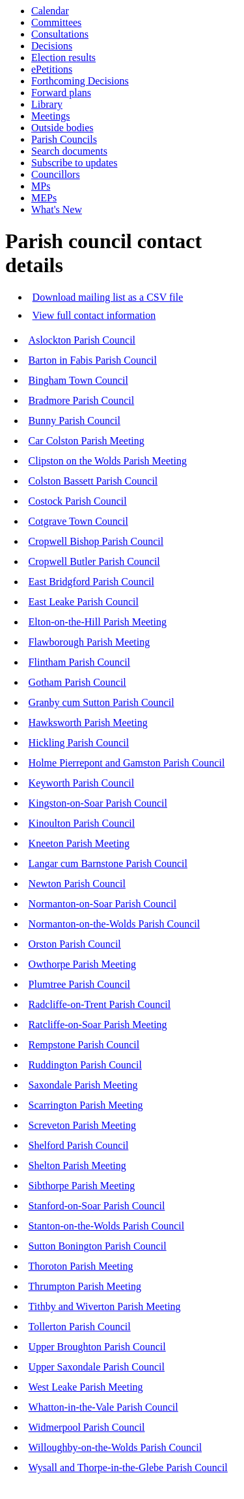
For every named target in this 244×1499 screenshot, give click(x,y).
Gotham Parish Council (77, 682)
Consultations (59, 34)
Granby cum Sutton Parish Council (101, 702)
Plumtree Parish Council (79, 984)
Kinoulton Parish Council (82, 823)
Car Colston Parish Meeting (86, 440)
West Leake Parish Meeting (86, 1386)
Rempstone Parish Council (84, 1044)
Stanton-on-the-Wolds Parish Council (107, 1225)
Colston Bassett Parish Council (93, 480)
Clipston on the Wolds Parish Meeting (108, 460)
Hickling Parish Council (79, 742)
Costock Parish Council (78, 501)
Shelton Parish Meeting (77, 1165)
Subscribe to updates (74, 162)
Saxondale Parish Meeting (83, 1084)
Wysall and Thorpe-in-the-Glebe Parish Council (128, 1467)
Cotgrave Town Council (78, 521)
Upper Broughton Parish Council (97, 1346)
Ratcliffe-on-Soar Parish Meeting (98, 1024)
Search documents (69, 151)
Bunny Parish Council (74, 420)
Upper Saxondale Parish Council (97, 1366)
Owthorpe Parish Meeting (82, 964)
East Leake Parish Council (84, 601)
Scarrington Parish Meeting (86, 1105)
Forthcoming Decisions (80, 80)
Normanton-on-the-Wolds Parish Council (114, 923)
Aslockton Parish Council (82, 340)
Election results (63, 57)
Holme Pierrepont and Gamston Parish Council (127, 762)
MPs (40, 186)
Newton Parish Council (77, 883)
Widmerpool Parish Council (87, 1427)
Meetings (50, 115)
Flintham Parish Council (79, 662)
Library (46, 104)
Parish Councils (64, 139)
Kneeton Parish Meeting (79, 843)
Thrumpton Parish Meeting (85, 1286)
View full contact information (94, 315)
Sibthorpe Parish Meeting (82, 1185)
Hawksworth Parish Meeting (88, 722)
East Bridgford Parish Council (91, 581)
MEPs (44, 197)
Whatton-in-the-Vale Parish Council (103, 1407)
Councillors (55, 174)
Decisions (51, 45)
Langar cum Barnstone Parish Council (108, 863)
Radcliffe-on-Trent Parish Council (100, 1004)
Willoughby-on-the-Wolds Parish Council (115, 1447)
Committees (56, 22)
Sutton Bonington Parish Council (98, 1246)
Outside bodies (62, 127)
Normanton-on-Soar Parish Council (103, 903)
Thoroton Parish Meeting (81, 1266)
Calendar (50, 10)
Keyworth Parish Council (82, 782)
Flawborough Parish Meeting (89, 642)
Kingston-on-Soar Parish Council (98, 803)
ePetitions (51, 69)
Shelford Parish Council (79, 1145)
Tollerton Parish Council (80, 1326)
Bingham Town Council (78, 380)
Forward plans (61, 92)
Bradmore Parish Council (82, 400)
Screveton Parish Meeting (82, 1125)
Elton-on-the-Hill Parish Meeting (98, 621)
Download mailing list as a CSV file (108, 297)
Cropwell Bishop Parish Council (96, 541)
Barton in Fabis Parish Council (93, 360)
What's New (56, 209)
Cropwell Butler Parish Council (94, 561)
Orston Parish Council (75, 944)
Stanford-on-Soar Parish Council (97, 1205)
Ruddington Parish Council (85, 1064)
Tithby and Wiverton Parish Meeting (105, 1306)
